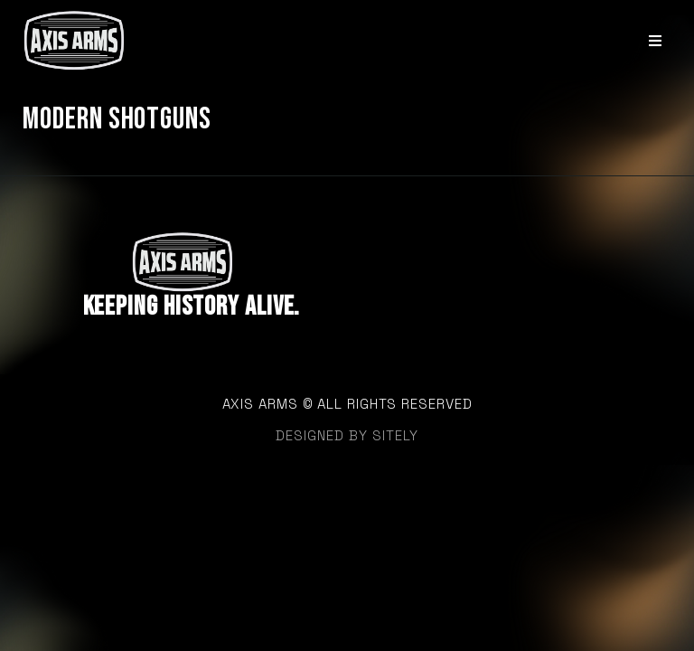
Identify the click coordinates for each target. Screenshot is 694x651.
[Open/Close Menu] (655, 40)
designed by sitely (347, 435)
